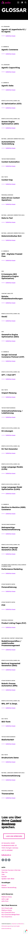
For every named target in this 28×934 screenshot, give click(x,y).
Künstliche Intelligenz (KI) (10, 100)
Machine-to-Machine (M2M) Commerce (13, 508)
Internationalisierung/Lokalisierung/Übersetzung (13, 565)
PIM (3, 605)
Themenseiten (7, 793)
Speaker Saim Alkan (7, 879)
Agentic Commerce (9, 49)
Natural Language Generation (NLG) (12, 138)
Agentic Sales (7, 85)
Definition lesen (10, 36)
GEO (2, 271)
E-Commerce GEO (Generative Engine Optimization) (10, 276)
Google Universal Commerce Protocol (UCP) (12, 356)
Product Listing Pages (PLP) (13, 623)
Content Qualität (7, 293)
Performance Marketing (11, 569)
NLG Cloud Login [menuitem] (6, 908)
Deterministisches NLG (11, 236)
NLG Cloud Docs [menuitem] (6, 917)
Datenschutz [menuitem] (20, 923)
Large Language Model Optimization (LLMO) (11, 488)
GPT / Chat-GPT (8, 375)
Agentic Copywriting (10, 67)
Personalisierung (7, 194)
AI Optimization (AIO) (11, 103)
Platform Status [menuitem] (6, 897)
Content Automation (10, 162)
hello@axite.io (6, 855)
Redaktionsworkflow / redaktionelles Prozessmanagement (11, 643)
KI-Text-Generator (9, 449)
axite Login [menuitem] (5, 899)
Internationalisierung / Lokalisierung (11, 412)
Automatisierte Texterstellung (8, 143)
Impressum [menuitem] (14, 923)
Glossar (3, 885)
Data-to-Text (7, 218)
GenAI (4, 316)
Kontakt (4, 876)
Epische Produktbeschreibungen (12, 297)
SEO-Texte (4, 176)
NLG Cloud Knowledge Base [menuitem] (10, 914)
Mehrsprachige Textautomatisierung (10, 528)
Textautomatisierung (8, 158)
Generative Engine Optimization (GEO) (10, 335)
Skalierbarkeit (7, 740)
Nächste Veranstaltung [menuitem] (8, 887)
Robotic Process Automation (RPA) (9, 684)
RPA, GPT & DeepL (9, 704)
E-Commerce (5, 46)
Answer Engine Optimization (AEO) (10, 122)
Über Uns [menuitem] (4, 872)
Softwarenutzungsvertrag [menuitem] (7, 926)
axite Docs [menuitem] (4, 901)
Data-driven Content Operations (10, 199)
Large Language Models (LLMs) (12, 468)
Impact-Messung (8, 393)
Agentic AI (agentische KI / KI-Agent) (13, 30)
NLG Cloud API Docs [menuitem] (8, 912)
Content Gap (7, 180)
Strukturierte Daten (8, 584)
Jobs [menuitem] (3, 874)
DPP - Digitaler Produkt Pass (11, 255)
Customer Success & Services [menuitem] (10, 870)
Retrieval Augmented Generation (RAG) (10, 664)
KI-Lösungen (5, 26)
